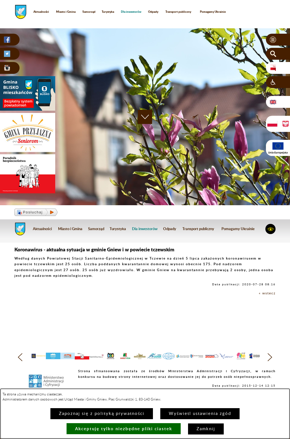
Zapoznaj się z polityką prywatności (101, 414)
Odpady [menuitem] (153, 12)
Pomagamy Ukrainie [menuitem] (213, 12)
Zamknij (206, 429)
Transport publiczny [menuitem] (178, 12)
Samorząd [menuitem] (88, 12)
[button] (277, 39)
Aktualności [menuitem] (41, 12)
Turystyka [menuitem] (108, 12)
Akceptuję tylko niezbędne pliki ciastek (123, 429)
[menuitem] (131, 12)
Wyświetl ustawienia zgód (200, 414)
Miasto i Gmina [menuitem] (66, 12)
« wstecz (267, 293)
